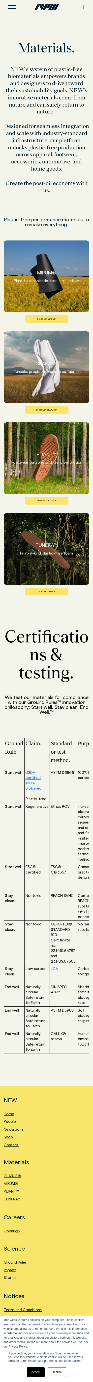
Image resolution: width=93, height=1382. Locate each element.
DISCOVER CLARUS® (46, 410)
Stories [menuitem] (10, 1277)
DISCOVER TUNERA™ (47, 591)
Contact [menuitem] (11, 1145)
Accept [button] (35, 1372)
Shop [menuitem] (8, 1137)
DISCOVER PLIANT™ (46, 501)
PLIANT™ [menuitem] (11, 1191)
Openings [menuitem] (12, 1231)
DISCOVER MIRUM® (46, 319)
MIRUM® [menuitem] (11, 1183)
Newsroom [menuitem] (13, 1129)
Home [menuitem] (9, 1114)
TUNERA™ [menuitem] (12, 1199)
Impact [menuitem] (10, 1270)
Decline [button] (57, 1372)
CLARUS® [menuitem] (12, 1176)
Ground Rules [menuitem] (15, 1262)
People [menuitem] (10, 1121)
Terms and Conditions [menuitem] (23, 1310)
